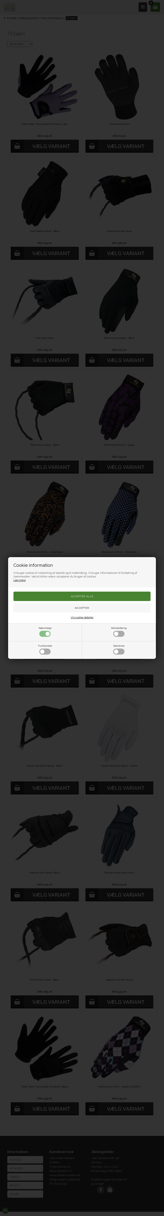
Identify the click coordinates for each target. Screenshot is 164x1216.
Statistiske (118, 650)
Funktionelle (45, 650)
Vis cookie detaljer (82, 617)
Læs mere (19, 580)
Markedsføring (119, 632)
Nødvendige (45, 632)
